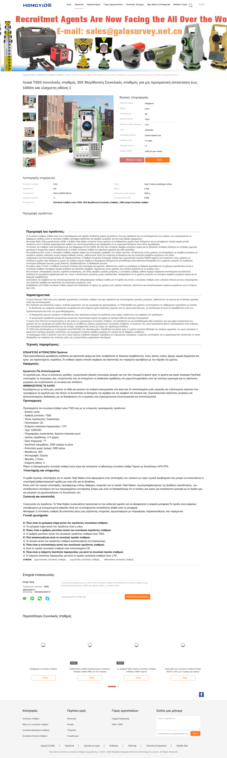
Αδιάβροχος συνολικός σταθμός (43, 669)
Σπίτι (69, 4)
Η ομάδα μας (73, 736)
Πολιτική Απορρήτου (156, 746)
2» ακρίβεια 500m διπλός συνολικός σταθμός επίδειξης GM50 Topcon (136, 670)
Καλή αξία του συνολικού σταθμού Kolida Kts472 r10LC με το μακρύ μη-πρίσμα (183, 670)
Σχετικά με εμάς (92, 746)
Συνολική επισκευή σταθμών (35, 736)
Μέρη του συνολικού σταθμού (35, 724)
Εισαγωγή (71, 718)
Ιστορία (70, 724)
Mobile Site (182, 746)
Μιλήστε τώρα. (181, 4)
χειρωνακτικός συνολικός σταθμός (50, 559)
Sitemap (132, 746)
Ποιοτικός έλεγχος (135, 4)
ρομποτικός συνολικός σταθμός (84, 559)
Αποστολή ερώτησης (137, 596)
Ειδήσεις (114, 746)
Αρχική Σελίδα (48, 746)
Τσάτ (157, 159)
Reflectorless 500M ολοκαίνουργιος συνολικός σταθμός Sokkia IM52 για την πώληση (90, 670)
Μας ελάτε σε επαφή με (158, 4)
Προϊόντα (79, 4)
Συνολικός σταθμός (31, 718)
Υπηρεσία (71, 730)
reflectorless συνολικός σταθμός (119, 559)
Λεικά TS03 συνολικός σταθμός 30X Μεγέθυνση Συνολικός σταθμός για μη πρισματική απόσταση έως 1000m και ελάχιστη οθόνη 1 (122, 75)
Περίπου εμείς (93, 4)
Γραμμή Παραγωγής (120, 718)
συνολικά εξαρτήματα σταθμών (36, 730)
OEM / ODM (117, 724)
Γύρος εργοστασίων (113, 4)
